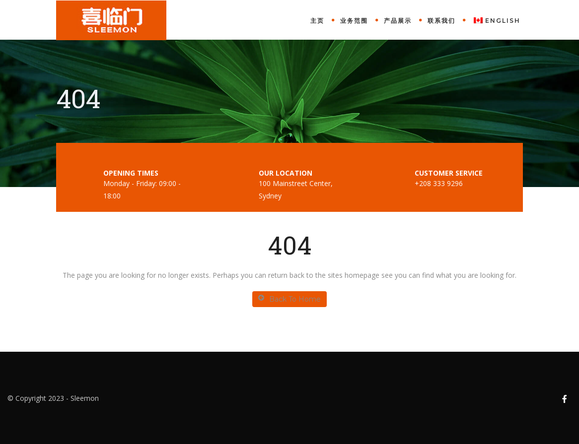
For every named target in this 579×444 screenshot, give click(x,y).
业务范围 (354, 20)
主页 (317, 20)
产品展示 (398, 20)
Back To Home (289, 299)
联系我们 (441, 20)
